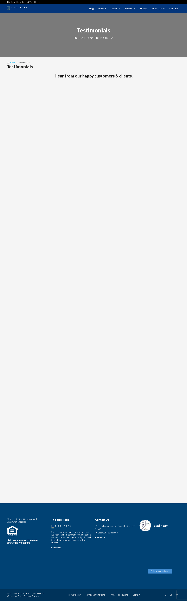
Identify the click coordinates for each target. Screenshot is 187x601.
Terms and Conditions (95, 595)
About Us (156, 8)
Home (12, 62)
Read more (56, 547)
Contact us (100, 538)
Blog (91, 8)
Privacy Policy (74, 595)
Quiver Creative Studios (28, 596)
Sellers (143, 8)
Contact (173, 8)
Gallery (102, 8)
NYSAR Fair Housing (119, 595)
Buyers (129, 8)
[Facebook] (166, 595)
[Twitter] (171, 595)
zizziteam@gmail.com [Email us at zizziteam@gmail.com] (108, 533)
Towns (113, 8)
